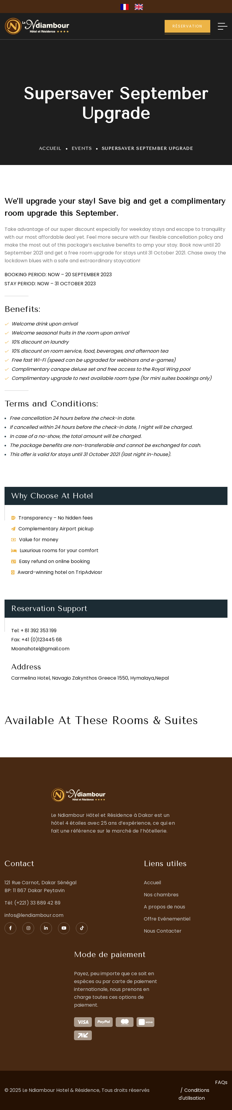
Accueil (50, 148)
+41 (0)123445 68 (41, 639)
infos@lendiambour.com (34, 915)
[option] (140, 7)
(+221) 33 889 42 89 (37, 902)
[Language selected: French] (135, 6)
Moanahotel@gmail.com (40, 648)
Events (82, 148)
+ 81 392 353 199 (38, 630)
